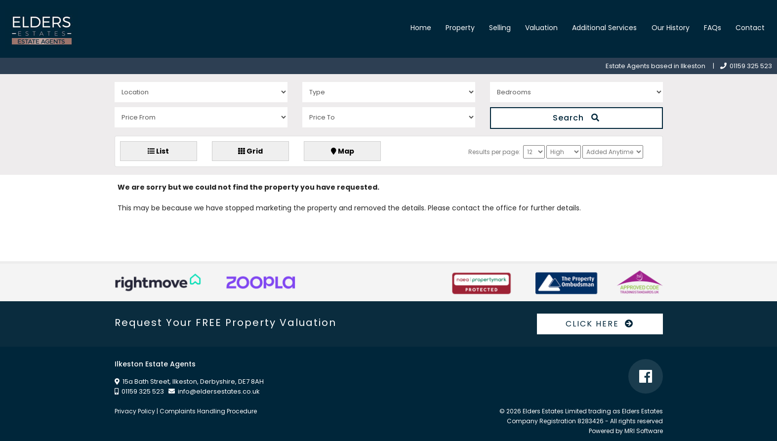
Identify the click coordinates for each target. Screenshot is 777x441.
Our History (671, 28)
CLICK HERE (600, 323)
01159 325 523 (746, 66)
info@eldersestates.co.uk (219, 391)
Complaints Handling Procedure (208, 411)
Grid (250, 151)
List (158, 151)
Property (460, 28)
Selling (500, 28)
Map (342, 151)
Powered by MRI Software (626, 431)
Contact (750, 28)
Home (420, 28)
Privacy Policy (135, 411)
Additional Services (604, 28)
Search (576, 117)
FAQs (712, 28)
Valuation (541, 28)
